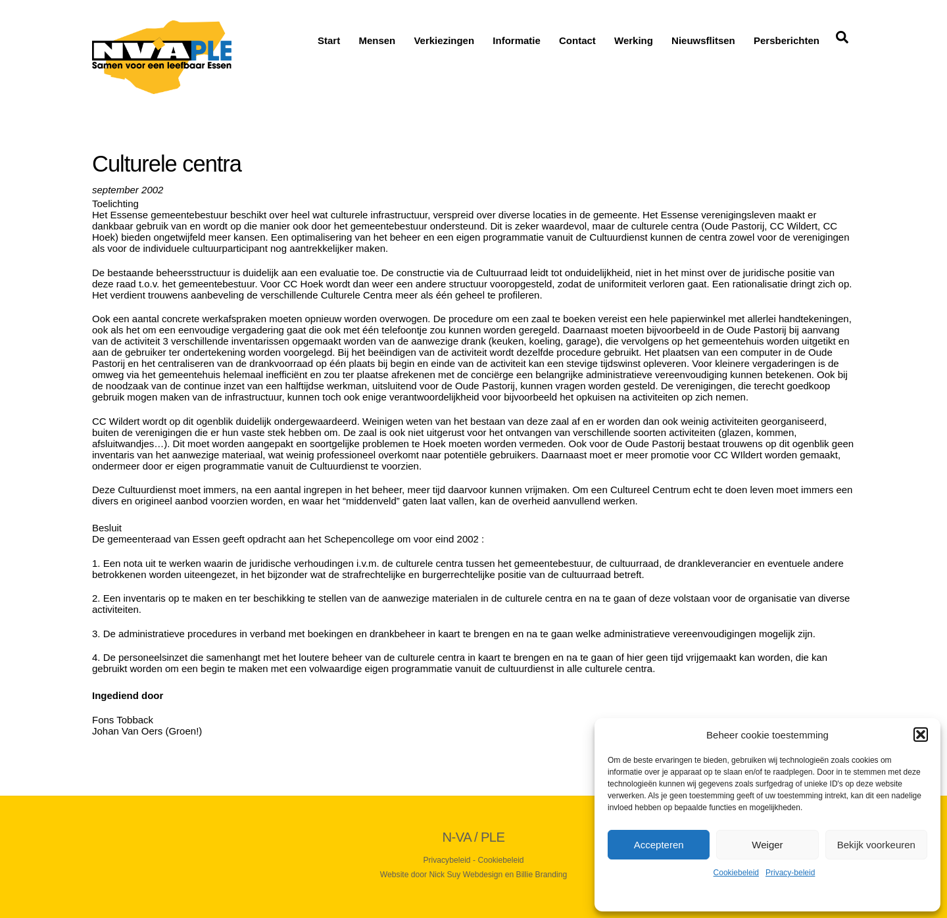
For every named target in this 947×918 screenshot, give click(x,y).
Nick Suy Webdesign (466, 874)
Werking (633, 40)
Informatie (517, 40)
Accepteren (659, 844)
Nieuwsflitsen (703, 40)
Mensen (376, 40)
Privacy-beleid (790, 872)
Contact (577, 40)
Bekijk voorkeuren (876, 844)
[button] (920, 734)
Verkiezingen (444, 40)
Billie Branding (542, 874)
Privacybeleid (446, 860)
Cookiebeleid (736, 872)
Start (329, 40)
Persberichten (786, 40)
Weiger (767, 844)
